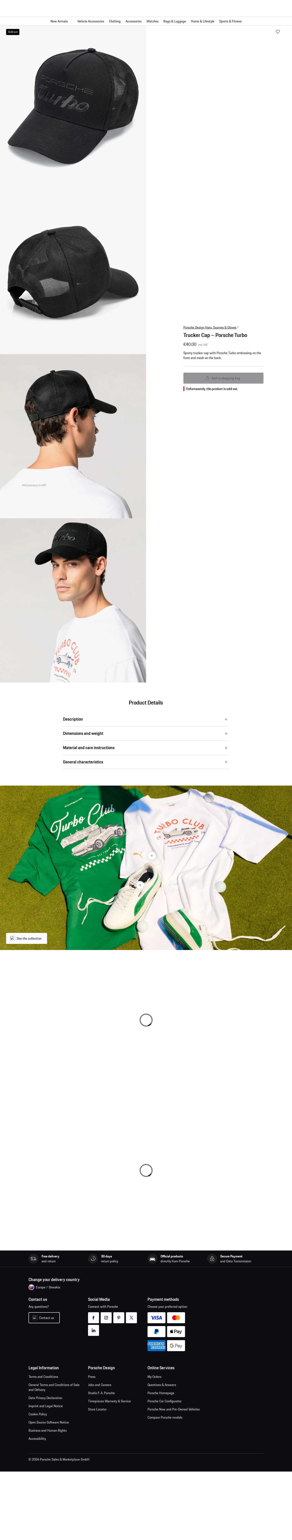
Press (91, 1376)
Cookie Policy (38, 1414)
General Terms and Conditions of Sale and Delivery (54, 1387)
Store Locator (97, 1409)
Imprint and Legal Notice (46, 1406)
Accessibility (37, 1438)
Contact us (46, 1317)
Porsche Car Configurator (165, 1401)
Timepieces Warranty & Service (109, 1401)
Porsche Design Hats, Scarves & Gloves (209, 327)
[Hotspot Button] (152, 856)
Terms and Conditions (43, 1376)
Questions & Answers (162, 1384)
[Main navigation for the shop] (146, 21)
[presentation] (146, 868)
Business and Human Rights (48, 1430)
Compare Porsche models (165, 1417)
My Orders (154, 1376)
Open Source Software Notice (49, 1422)
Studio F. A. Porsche (101, 1392)
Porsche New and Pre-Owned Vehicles (174, 1409)
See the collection (29, 938)
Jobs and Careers (99, 1384)
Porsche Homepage (161, 1392)
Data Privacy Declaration (45, 1397)
